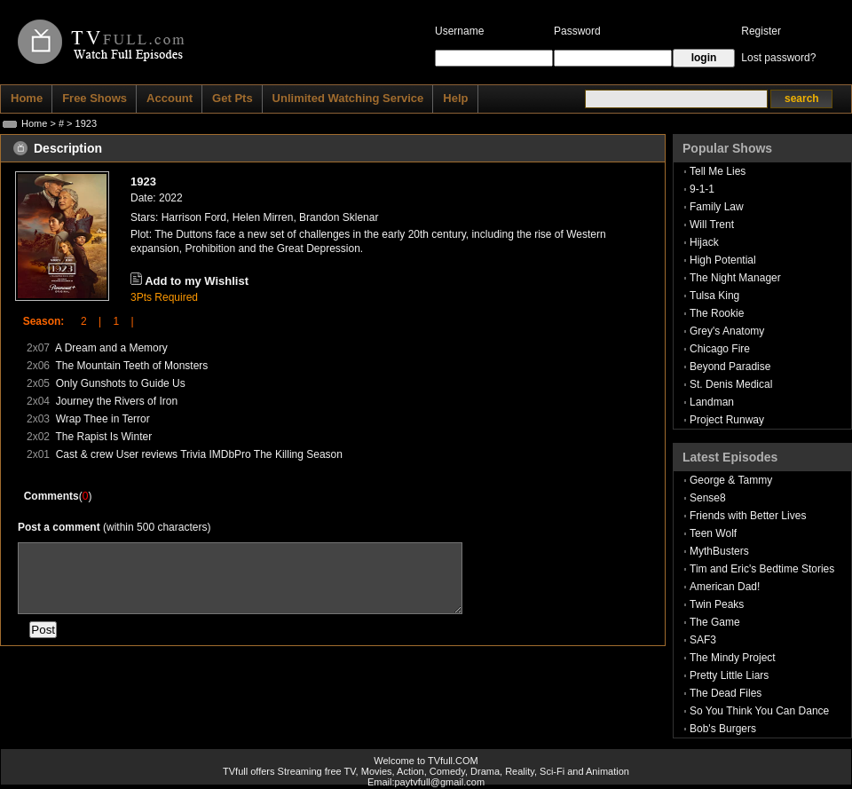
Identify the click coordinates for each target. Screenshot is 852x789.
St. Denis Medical (731, 384)
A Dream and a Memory (111, 348)
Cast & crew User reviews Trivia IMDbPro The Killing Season (199, 454)
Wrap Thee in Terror (103, 419)
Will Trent (712, 224)
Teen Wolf (713, 533)
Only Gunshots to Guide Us (120, 383)
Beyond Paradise (730, 366)
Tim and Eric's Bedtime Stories (762, 569)
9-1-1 (702, 189)
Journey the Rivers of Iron (117, 401)
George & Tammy (731, 480)
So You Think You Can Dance (759, 711)
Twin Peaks (717, 604)
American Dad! (725, 586)
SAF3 (703, 640)
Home (34, 123)
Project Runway (727, 420)
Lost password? (778, 57)
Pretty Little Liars (729, 675)
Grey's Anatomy (727, 331)
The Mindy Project (733, 657)
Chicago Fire (720, 349)
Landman (712, 402)
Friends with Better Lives (748, 515)
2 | (85, 321)
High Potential (723, 260)
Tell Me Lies (718, 171)
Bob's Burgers (723, 728)
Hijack (704, 242)
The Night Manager (735, 278)
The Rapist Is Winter (103, 436)
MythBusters (719, 551)
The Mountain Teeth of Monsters (131, 365)
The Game (715, 622)
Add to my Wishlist (196, 281)
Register (761, 31)
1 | (117, 321)
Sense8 (708, 498)
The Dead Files (725, 693)
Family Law (717, 207)
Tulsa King (714, 295)
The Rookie (717, 313)
